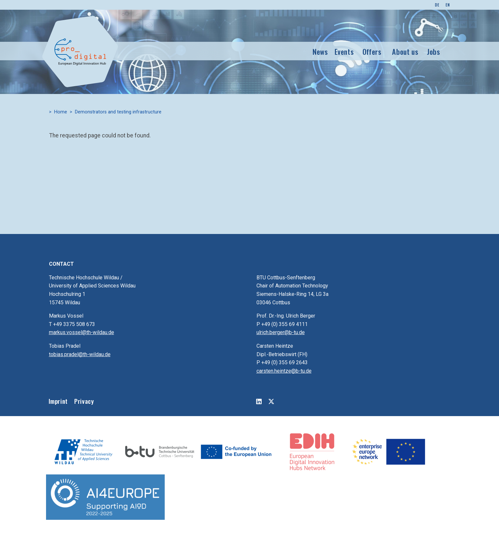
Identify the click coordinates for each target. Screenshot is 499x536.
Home (60, 112)
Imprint (58, 401)
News (320, 51)
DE (437, 4)
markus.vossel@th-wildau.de (81, 332)
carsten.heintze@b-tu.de (284, 371)
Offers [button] (372, 51)
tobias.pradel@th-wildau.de (80, 354)
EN (448, 4)
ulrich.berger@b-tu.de (280, 332)
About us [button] (405, 51)
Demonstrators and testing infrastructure (118, 112)
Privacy (84, 401)
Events (344, 51)
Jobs (433, 51)
